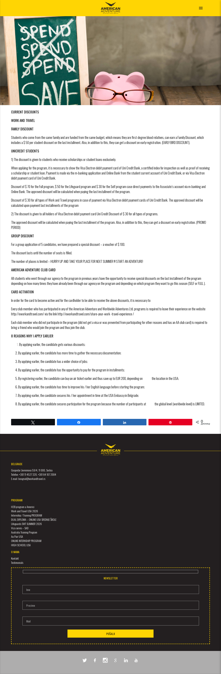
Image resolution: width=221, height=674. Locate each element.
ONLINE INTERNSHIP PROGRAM (26, 541)
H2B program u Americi (22, 507)
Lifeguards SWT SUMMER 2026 (26, 524)
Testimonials (17, 562)
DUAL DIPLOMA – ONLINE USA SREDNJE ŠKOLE (33, 519)
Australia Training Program (24, 532)
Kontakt (15, 558)
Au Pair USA (17, 536)
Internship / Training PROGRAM (26, 515)
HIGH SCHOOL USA (21, 545)
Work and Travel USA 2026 (24, 511)
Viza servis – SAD (19, 528)
